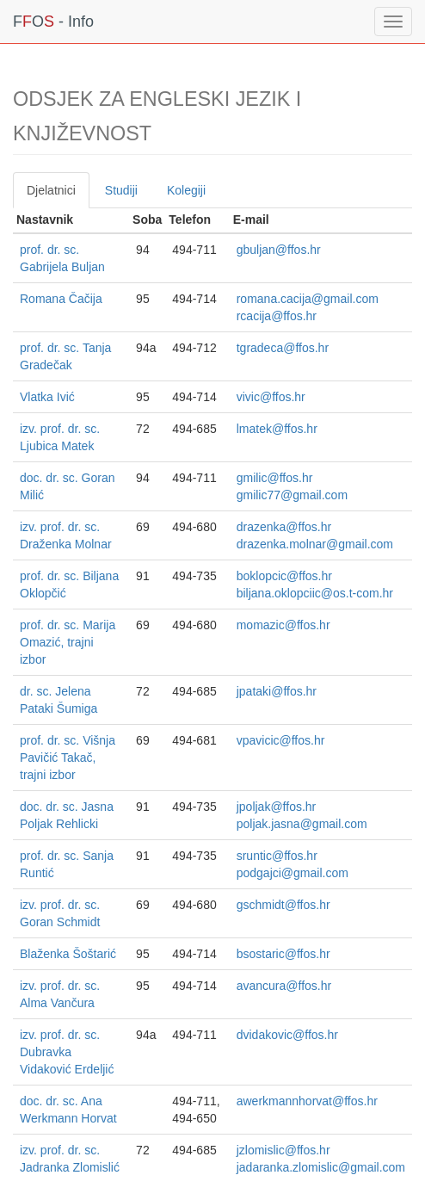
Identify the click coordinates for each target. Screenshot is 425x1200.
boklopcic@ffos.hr (284, 576)
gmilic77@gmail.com (292, 495)
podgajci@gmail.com (292, 873)
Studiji (121, 190)
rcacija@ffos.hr (277, 316)
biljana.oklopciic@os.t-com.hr (315, 593)
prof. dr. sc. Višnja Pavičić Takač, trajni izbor (67, 757)
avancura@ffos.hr (284, 986)
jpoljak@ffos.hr (277, 806)
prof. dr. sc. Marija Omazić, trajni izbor (67, 642)
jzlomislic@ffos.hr (283, 1150)
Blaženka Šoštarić (68, 954)
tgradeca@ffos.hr (283, 348)
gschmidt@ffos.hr (283, 905)
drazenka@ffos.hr (284, 527)
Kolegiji (186, 190)
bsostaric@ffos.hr (283, 954)
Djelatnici (51, 190)
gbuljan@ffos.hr (279, 250)
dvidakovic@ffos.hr (287, 1035)
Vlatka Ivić (47, 397)
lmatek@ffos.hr (277, 429)
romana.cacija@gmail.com (308, 299)
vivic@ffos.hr (271, 397)
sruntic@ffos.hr (277, 856)
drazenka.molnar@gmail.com (315, 544)
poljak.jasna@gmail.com (302, 824)
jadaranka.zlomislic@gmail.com (321, 1167)
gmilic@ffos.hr (275, 478)
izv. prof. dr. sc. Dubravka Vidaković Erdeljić (67, 1052)
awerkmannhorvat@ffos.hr (307, 1101)
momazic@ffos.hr (283, 625)
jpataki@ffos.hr (277, 691)
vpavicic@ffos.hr (281, 740)
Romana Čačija (61, 299)
